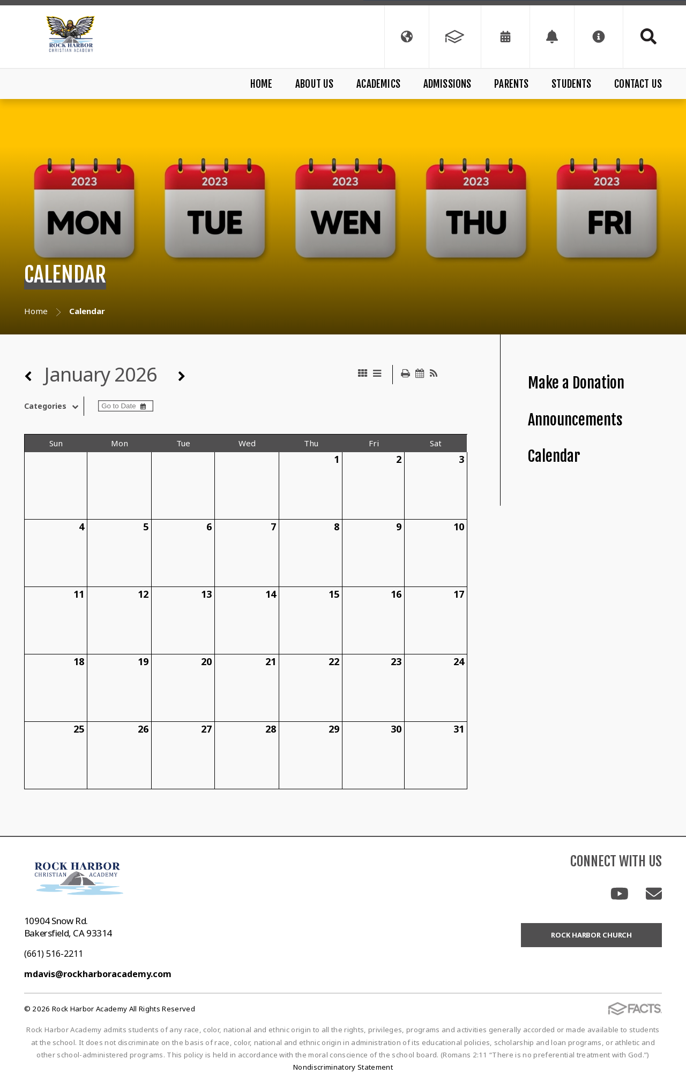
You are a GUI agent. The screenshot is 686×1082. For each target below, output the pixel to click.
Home (261, 84)
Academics (378, 84)
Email (654, 894)
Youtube (619, 894)
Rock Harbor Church (591, 935)
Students (571, 84)
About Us (314, 84)
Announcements (575, 419)
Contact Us (638, 84)
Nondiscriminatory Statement (343, 1067)
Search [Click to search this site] (648, 36)
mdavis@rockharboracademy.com (98, 974)
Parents (511, 84)
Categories (54, 406)
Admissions (447, 84)
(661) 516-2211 (53, 953)
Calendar (554, 456)
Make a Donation (576, 383)
